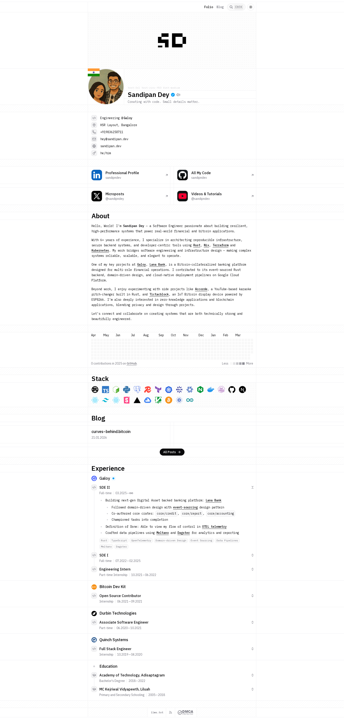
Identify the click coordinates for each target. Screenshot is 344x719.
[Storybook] (126, 400)
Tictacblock (159, 294)
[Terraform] (158, 389)
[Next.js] (242, 389)
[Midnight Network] (179, 400)
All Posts (172, 452)
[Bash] (116, 389)
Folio (208, 7)
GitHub (132, 363)
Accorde (201, 289)
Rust (196, 245)
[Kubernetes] (168, 389)
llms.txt (157, 712)
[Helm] (179, 389)
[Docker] (210, 389)
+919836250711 (111, 132)
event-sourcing (185, 507)
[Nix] (189, 389)
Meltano (162, 533)
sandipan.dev (110, 146)
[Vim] (158, 400)
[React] (95, 400)
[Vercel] (137, 400)
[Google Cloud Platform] (147, 400)
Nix (206, 245)
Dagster (183, 533)
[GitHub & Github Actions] (231, 389)
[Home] (94, 7)
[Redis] (147, 389)
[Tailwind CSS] (105, 400)
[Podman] (221, 389)
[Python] (126, 389)
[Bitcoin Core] (168, 400)
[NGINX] (200, 389)
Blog (220, 7)
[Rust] (95, 389)
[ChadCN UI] (116, 400)
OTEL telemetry (214, 527)
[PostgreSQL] (137, 389)
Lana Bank (157, 264)
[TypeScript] (105, 389)
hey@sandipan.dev (114, 139)
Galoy (128, 118)
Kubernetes (100, 250)
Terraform (220, 245)
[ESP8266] (189, 400)
